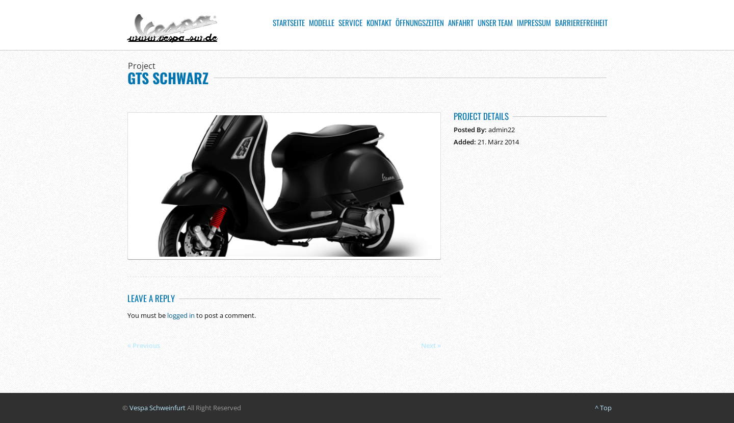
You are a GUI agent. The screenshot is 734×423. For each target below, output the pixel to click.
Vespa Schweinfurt (157, 407)
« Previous (143, 345)
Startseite (289, 22)
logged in (181, 315)
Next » (431, 345)
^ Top (603, 407)
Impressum (534, 22)
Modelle (321, 22)
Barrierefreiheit (581, 22)
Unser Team (495, 22)
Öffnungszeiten (420, 22)
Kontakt (378, 22)
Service (350, 22)
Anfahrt (461, 22)
